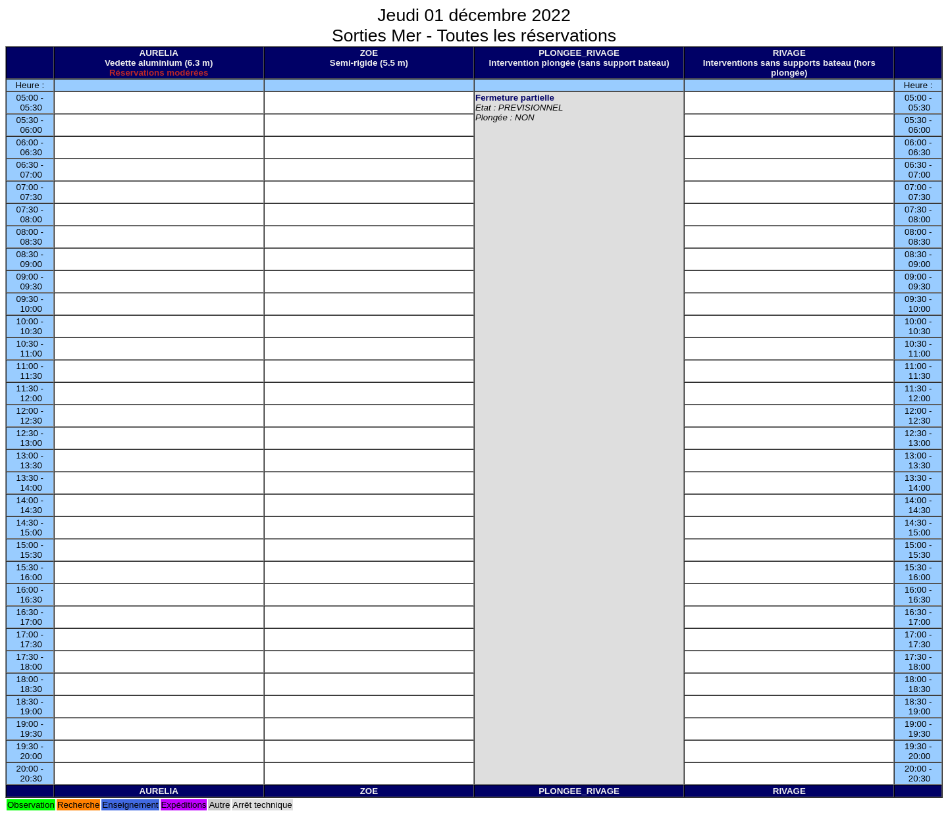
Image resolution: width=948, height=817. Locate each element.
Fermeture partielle (514, 98)
